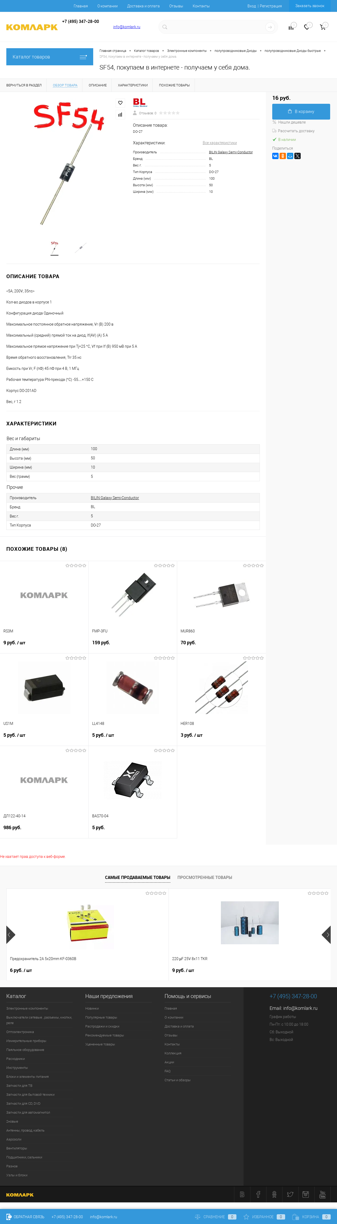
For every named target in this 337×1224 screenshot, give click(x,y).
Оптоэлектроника (20, 1033)
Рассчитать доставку (293, 131)
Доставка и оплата (143, 6)
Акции (169, 1064)
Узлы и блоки (16, 1177)
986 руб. (44, 832)
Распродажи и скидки (102, 1028)
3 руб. (221, 740)
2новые (12, 1123)
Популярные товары (101, 1019)
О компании (107, 6)
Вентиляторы (16, 1150)
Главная (81, 6)
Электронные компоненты (27, 1010)
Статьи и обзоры (178, 1082)
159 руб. (133, 647)
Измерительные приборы (26, 1042)
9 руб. (44, 647)
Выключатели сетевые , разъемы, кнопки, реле (39, 1021)
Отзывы (176, 6)
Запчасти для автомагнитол (28, 1114)
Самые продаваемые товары (137, 879)
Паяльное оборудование (25, 1051)
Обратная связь (25, 1217)
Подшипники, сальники (24, 1159)
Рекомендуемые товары (104, 1037)
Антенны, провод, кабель (25, 1132)
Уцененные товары (100, 1046)
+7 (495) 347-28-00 (67, 1217)
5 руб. (44, 740)
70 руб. (221, 647)
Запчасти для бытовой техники (30, 1096)
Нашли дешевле (289, 122)
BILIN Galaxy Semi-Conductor (231, 152)
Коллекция (173, 1055)
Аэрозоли (13, 1141)
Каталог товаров (50, 56)
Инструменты (17, 1069)
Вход (251, 6)
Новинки (92, 1010)
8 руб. (183, 972)
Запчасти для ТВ (19, 1087)
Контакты (201, 6)
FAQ (168, 1073)
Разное (12, 1168)
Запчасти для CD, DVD (23, 1105)
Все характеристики (220, 143)
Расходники (15, 1060)
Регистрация (271, 6)
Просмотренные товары (204, 879)
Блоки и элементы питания (27, 1078)
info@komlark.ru (126, 27)
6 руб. (21, 972)
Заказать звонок (309, 6)
